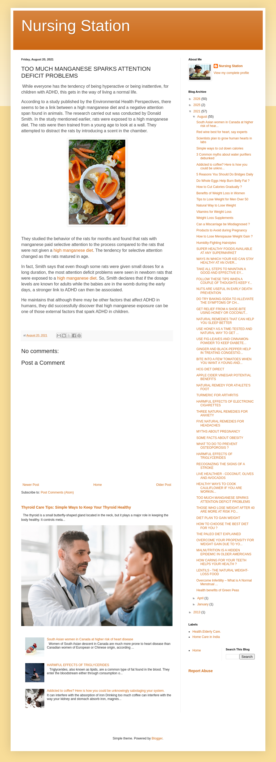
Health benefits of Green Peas (217, 590)
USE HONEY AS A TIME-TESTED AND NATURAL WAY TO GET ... (224, 330)
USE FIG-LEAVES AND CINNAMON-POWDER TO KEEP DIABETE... (222, 341)
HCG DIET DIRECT (210, 369)
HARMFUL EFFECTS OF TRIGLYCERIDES (78, 665)
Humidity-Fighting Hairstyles (216, 243)
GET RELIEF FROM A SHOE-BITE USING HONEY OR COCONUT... (222, 311)
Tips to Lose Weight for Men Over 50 (222, 199)
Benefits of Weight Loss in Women (220, 193)
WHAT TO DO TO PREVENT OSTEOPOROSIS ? (216, 446)
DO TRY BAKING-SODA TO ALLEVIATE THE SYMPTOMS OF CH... (225, 301)
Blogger (157, 738)
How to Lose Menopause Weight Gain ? (224, 236)
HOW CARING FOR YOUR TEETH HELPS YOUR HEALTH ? (221, 562)
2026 (197, 99)
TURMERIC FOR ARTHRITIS (217, 395)
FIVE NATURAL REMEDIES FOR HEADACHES (220, 423)
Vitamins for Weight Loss (213, 212)
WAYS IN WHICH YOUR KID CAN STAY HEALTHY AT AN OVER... (225, 261)
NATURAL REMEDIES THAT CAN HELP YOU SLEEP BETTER (225, 321)
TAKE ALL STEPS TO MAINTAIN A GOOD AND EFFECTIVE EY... (221, 271)
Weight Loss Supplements (214, 218)
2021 (197, 111)
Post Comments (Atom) (57, 492)
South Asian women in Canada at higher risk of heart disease (90, 639)
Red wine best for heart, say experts (221, 132)
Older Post (163, 485)
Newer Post (31, 485)
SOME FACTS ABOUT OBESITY (219, 438)
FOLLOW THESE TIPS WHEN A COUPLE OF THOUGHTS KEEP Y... (224, 281)
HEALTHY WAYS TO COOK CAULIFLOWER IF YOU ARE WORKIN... (219, 488)
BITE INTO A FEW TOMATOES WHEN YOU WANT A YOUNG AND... (224, 361)
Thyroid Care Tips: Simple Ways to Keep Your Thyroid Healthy (76, 507)
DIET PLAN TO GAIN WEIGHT (218, 518)
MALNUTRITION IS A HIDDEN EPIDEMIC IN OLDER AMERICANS (223, 552)
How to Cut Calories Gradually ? (219, 187)
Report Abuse (200, 671)
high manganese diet (73, 250)
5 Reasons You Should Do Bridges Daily (224, 174)
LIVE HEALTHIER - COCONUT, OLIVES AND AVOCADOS (225, 475)
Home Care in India (206, 637)
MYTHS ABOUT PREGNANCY (218, 431)
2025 (197, 105)
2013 (197, 612)
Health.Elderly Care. (206, 631)
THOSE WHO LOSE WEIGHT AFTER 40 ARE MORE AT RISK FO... (225, 509)
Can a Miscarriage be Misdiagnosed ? (223, 224)
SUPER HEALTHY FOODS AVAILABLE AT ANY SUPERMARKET (224, 250)
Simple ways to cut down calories (219, 148)
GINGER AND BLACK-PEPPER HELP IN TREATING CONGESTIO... (223, 351)
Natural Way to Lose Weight (216, 205)
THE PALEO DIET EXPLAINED (218, 534)
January (203, 604)
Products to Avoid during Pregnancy (221, 230)
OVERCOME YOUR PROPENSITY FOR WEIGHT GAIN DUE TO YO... (225, 542)
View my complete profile (231, 73)
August (202, 116)
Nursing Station (75, 25)
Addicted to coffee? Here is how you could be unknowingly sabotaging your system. (106, 691)
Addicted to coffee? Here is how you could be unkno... (221, 166)
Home (97, 485)
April (200, 598)
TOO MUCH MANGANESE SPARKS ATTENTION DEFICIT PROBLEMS (223, 499)
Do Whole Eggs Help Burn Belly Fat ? (222, 181)
